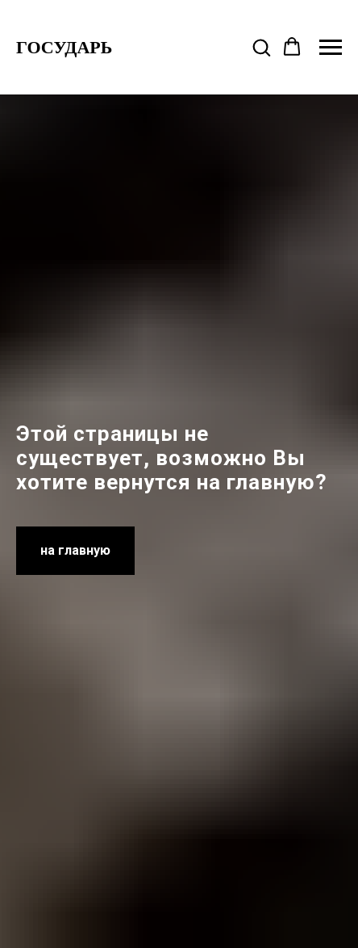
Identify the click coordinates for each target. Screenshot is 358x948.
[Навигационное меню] (330, 48)
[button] (261, 47)
